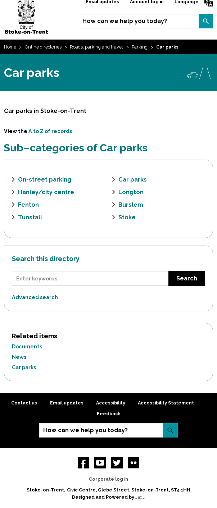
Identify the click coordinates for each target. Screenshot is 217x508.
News (19, 357)
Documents (27, 346)
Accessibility (110, 403)
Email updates (66, 403)
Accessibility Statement (166, 403)
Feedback (109, 413)
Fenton (28, 204)
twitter (116, 462)
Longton (131, 192)
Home (10, 47)
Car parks (132, 179)
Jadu (140, 497)
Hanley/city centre (46, 192)
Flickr (133, 462)
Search (206, 21)
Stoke (127, 217)
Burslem (130, 204)
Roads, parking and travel (96, 47)
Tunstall (30, 217)
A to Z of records (50, 131)
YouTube (100, 462)
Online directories (43, 47)
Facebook (83, 462)
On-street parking (44, 179)
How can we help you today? (124, 21)
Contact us (24, 403)
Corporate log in (108, 479)
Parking (140, 47)
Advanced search (35, 297)
